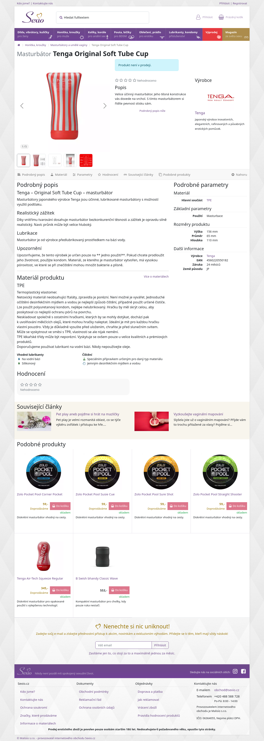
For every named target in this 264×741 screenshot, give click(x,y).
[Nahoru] (239, 174)
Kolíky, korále (99, 35)
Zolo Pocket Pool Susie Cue (95, 494)
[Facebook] (243, 672)
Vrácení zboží (147, 707)
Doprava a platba (150, 691)
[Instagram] (235, 672)
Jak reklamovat (148, 699)
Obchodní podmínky (93, 691)
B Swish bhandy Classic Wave (97, 578)
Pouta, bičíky (125, 35)
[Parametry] (82, 174)
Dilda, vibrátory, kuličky (35, 35)
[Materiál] (58, 174)
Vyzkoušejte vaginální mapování (198, 414)
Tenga (200, 113)
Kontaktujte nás (43, 3)
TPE (209, 200)
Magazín (237, 35)
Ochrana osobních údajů (96, 707)
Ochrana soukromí (33, 707)
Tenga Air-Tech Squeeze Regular (40, 578)
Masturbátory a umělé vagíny (69, 45)
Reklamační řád (90, 699)
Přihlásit (224, 3)
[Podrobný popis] (30, 174)
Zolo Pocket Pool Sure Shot (153, 494)
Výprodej (214, 35)
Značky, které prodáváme (38, 715)
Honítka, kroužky (70, 35)
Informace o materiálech (38, 723)
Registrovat (240, 3)
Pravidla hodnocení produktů (159, 715)
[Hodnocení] (107, 174)
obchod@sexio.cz (226, 690)
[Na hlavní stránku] (19, 45)
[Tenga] (221, 98)
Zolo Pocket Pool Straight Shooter (217, 494)
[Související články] (138, 174)
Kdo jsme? (23, 3)
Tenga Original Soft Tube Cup (110, 45)
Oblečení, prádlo (152, 35)
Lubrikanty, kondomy (185, 35)
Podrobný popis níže (152, 111)
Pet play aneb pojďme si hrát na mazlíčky (87, 414)
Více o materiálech (156, 276)
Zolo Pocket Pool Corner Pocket (39, 494)
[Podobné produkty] (174, 174)
